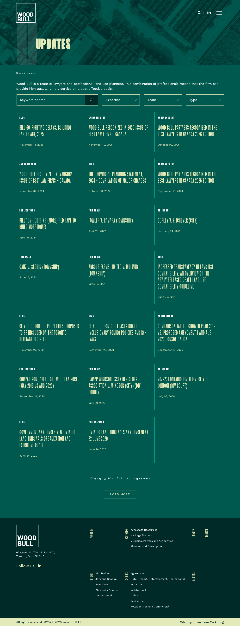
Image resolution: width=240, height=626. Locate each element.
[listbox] (121, 99)
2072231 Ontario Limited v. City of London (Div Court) (183, 382)
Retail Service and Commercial (149, 606)
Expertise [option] (113, 100)
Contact (206, 533)
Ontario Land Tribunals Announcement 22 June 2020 (118, 435)
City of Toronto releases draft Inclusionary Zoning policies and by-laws (117, 333)
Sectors (126, 576)
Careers (193, 576)
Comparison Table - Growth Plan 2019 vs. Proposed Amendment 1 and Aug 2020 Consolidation (186, 333)
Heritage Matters (141, 535)
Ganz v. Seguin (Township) (39, 267)
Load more (120, 494)
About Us (91, 533)
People (91, 576)
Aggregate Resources (143, 530)
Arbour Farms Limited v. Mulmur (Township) (113, 270)
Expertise (126, 534)
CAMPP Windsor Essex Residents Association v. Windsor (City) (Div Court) (115, 386)
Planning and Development (147, 546)
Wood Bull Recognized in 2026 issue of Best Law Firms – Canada (118, 131)
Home (19, 73)
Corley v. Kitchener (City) (178, 220)
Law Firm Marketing (210, 622)
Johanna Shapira (106, 579)
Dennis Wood (103, 595)
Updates (193, 533)
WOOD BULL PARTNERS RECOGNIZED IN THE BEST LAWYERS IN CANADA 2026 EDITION (187, 131)
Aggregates (137, 573)
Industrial (136, 584)
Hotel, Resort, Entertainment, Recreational (157, 579)
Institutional (138, 590)
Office (134, 595)
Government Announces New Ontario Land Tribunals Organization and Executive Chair (47, 439)
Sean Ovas (101, 584)
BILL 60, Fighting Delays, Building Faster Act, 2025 (45, 131)
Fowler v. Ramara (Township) (111, 220)
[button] (137, 100)
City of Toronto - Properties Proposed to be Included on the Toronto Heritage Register (49, 333)
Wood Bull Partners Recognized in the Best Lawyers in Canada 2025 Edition (187, 177)
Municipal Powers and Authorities (151, 541)
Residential (137, 601)
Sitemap (186, 622)
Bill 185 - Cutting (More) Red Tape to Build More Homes (47, 223)
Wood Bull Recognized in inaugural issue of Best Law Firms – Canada (46, 177)
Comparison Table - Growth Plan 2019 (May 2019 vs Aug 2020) (48, 382)
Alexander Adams (106, 590)
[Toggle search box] (199, 13)
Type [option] (193, 100)
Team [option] (152, 100)
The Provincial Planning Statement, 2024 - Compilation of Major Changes (117, 177)
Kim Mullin (102, 573)
